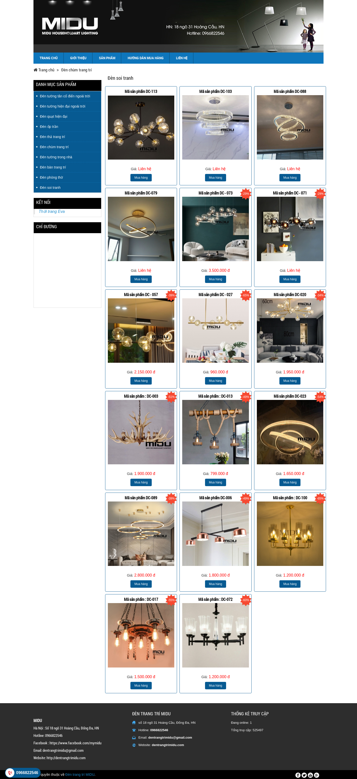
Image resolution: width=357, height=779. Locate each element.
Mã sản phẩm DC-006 (215, 497)
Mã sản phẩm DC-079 (141, 192)
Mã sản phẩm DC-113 (141, 91)
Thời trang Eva (52, 211)
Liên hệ (181, 58)
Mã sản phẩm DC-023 (290, 396)
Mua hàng (141, 177)
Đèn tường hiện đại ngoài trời (62, 106)
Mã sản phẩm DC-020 (290, 294)
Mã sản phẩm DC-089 (141, 497)
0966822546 (159, 730)
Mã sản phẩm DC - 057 (141, 294)
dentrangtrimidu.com (168, 745)
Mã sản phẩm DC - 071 (290, 192)
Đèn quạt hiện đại (53, 116)
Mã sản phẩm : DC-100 (290, 497)
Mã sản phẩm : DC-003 (141, 396)
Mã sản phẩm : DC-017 (141, 599)
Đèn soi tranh (50, 188)
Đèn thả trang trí (52, 137)
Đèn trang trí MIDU (79, 775)
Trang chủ (49, 58)
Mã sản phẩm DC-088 (290, 91)
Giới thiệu (78, 58)
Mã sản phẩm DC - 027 (216, 294)
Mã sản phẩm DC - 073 (216, 192)
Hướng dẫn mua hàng (146, 58)
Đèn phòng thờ (51, 177)
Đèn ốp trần (49, 127)
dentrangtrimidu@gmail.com (170, 737)
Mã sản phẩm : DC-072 (215, 599)
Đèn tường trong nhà (56, 157)
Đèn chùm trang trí (76, 69)
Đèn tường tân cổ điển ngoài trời (65, 96)
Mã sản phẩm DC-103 (215, 91)
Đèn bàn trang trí (53, 167)
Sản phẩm (107, 58)
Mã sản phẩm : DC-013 (215, 396)
